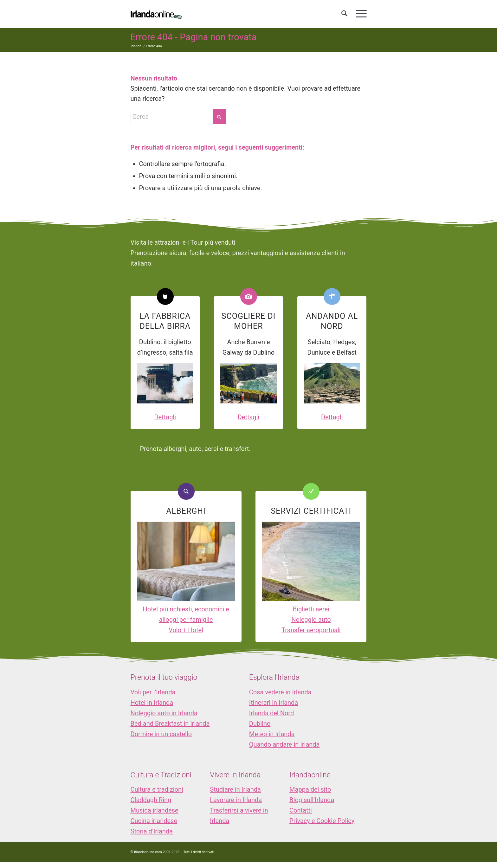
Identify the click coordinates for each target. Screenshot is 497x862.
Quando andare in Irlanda (284, 744)
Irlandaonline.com (148, 852)
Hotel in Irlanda (152, 702)
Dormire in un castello (161, 734)
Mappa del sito (310, 789)
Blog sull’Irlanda (311, 800)
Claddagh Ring (151, 800)
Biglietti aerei (311, 609)
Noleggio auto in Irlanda (164, 713)
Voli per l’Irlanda (153, 692)
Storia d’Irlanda (152, 831)
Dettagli (165, 417)
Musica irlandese (154, 810)
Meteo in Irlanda (272, 734)
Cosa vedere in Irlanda (280, 692)
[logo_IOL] (156, 14)
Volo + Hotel (186, 630)
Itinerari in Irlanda (273, 702)
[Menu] (359, 14)
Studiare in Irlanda (235, 789)
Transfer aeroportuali (310, 630)
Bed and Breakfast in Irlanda (170, 723)
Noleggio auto (311, 619)
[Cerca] (344, 14)
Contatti (300, 810)
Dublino (260, 723)
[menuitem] (344, 14)
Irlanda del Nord (271, 713)
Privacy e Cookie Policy (321, 821)
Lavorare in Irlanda (236, 800)
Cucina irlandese (154, 821)
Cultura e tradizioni (157, 789)
